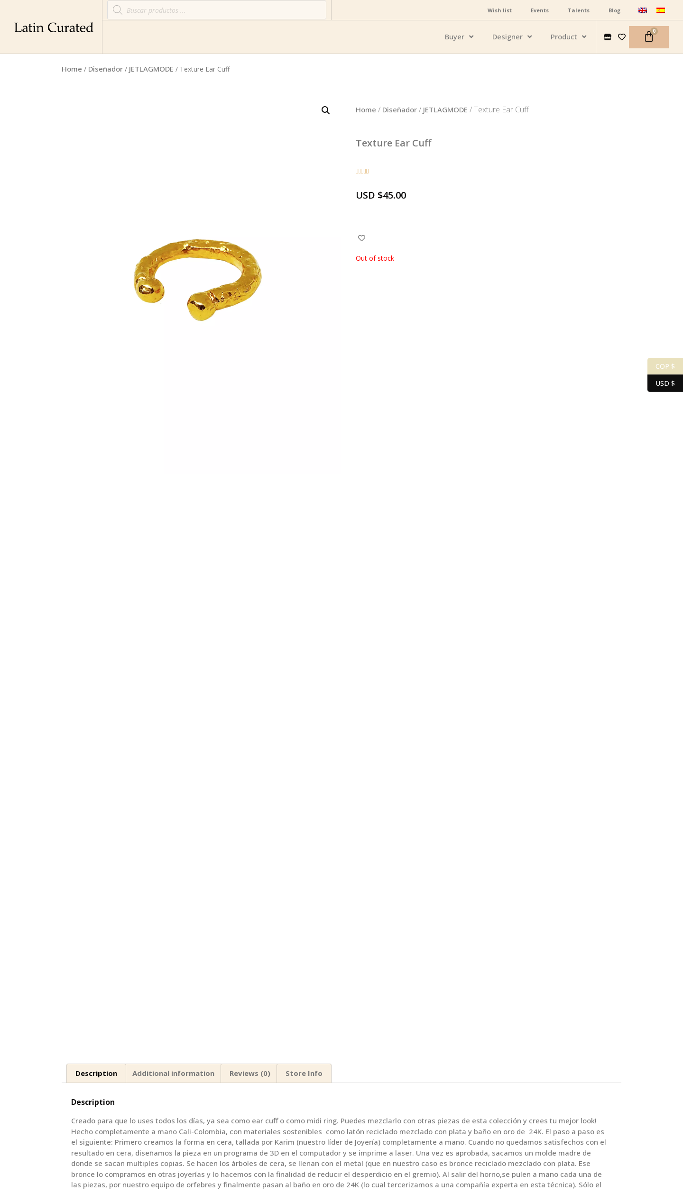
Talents (579, 10)
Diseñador (105, 68)
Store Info (304, 1073)
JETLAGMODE (151, 68)
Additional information (173, 1073)
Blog (614, 10)
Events (540, 10)
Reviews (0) (250, 1073)
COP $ (661, 366)
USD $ (661, 383)
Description (96, 1073)
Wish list (500, 10)
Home (72, 68)
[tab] (96, 1073)
